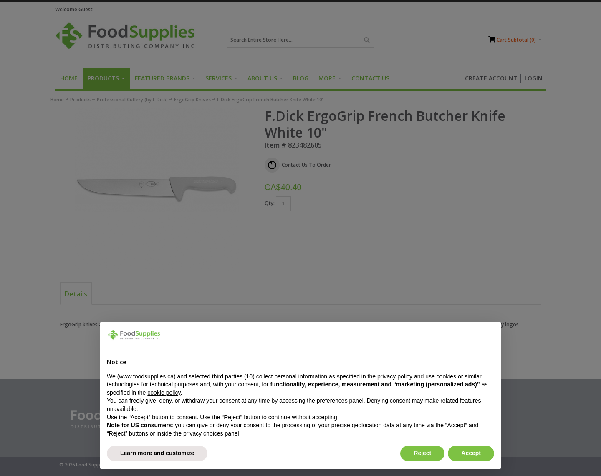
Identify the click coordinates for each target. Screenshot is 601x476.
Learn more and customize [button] (157, 453)
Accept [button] (471, 453)
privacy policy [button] (394, 376)
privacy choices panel (211, 433)
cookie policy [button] (163, 392)
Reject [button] (422, 453)
